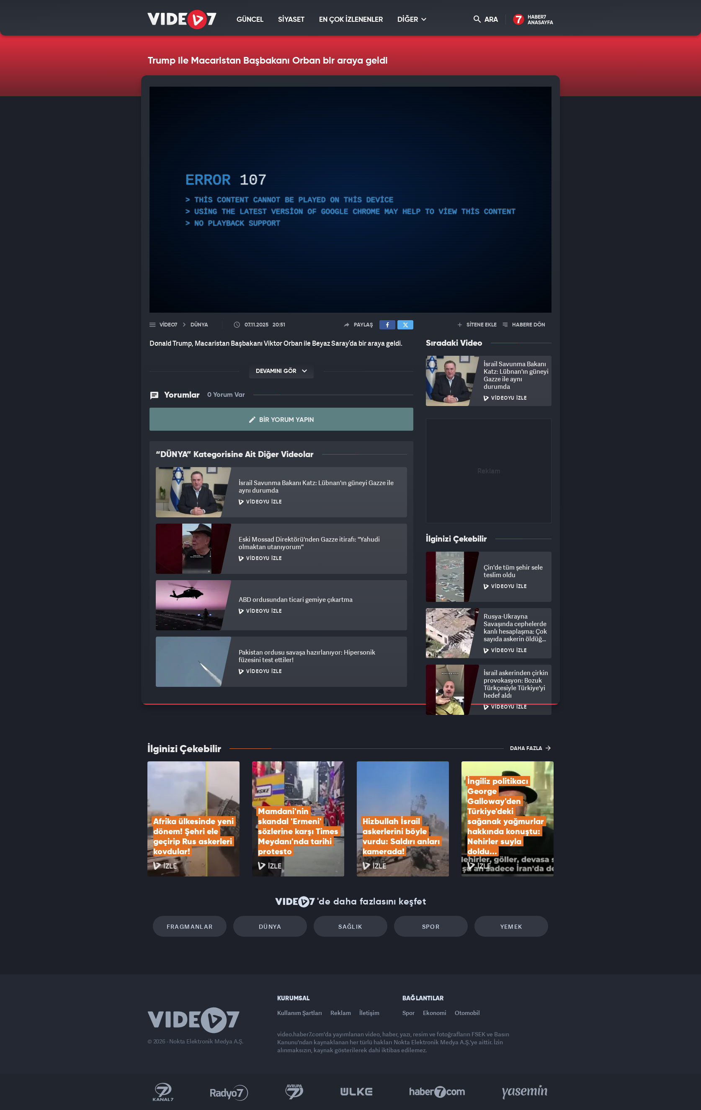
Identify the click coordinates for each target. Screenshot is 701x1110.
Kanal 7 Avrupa (294, 1092)
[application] (350, 200)
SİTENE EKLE (477, 325)
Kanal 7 (162, 1092)
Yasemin (525, 1092)
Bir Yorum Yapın (281, 420)
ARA (486, 19)
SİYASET (291, 19)
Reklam (340, 1013)
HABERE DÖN (524, 325)
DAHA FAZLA (530, 748)
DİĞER (411, 19)
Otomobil (467, 1013)
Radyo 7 (229, 1092)
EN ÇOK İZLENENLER (351, 19)
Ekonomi (434, 1013)
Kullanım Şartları (299, 1013)
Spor (431, 926)
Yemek (511, 926)
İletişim (369, 1013)
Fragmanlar (190, 926)
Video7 (168, 325)
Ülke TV (356, 1092)
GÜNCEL (250, 19)
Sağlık (350, 926)
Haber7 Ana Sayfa (533, 20)
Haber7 (437, 1092)
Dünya (270, 926)
